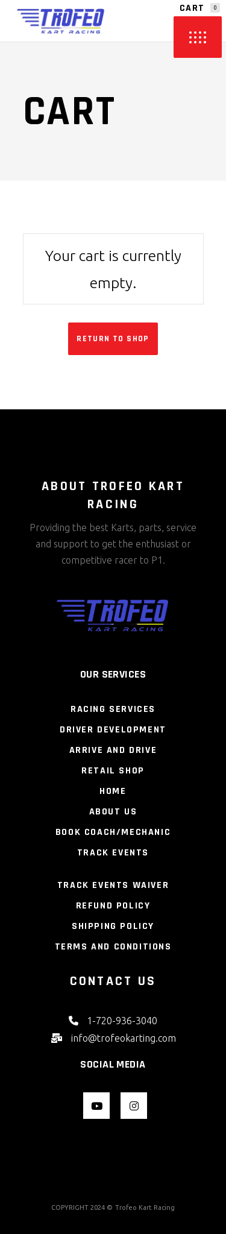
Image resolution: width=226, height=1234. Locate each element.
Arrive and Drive (113, 750)
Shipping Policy (113, 926)
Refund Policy (113, 905)
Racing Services (113, 709)
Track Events (113, 852)
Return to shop (113, 338)
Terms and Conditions (113, 946)
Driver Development (113, 729)
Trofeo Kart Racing (145, 1207)
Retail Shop (113, 770)
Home (112, 791)
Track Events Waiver (113, 885)
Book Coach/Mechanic (113, 832)
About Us (113, 811)
